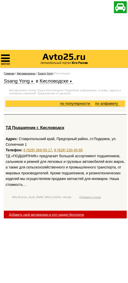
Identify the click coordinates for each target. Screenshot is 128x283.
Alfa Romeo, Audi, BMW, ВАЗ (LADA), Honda (41, 197)
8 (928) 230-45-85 (68, 150)
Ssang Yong (45, 73)
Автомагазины (26, 73)
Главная (9, 73)
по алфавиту (107, 103)
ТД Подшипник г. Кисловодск (35, 128)
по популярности (75, 103)
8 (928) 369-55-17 (38, 150)
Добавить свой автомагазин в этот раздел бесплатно (46, 215)
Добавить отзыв (90, 197)
